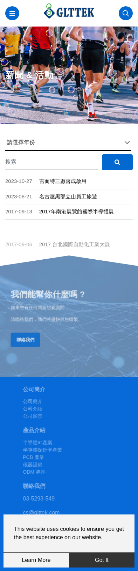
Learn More (36, 560)
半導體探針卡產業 (50, 450)
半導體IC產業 (45, 442)
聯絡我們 (29, 338)
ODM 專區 (41, 472)
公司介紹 (40, 408)
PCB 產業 (41, 457)
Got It (102, 560)
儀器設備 (40, 464)
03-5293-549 (46, 499)
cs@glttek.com (48, 513)
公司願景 (40, 416)
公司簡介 (40, 401)
